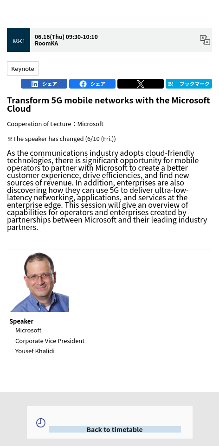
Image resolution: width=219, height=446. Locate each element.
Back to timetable (114, 429)
